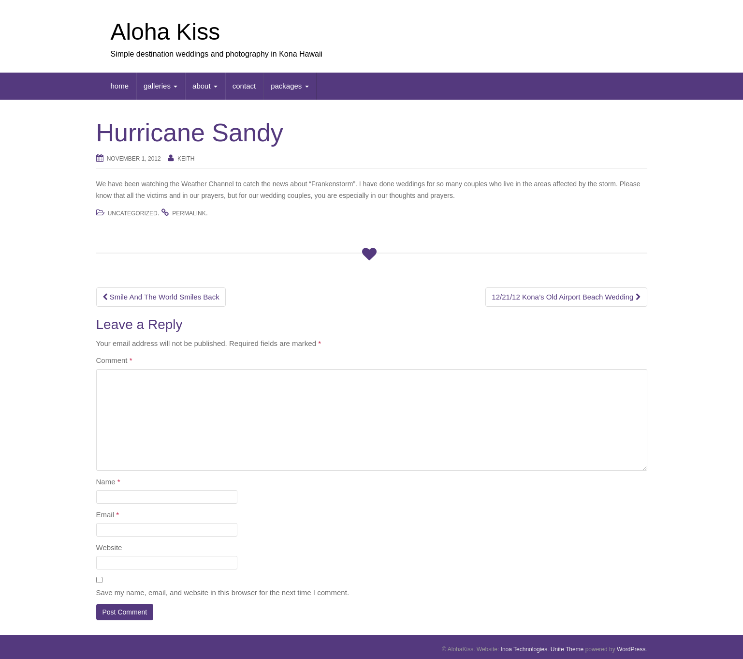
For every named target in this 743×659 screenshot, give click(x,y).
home (120, 86)
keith (185, 158)
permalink (188, 213)
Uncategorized (133, 213)
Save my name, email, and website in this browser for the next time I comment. (223, 592)
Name (108, 482)
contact (244, 86)
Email (107, 514)
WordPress (631, 649)
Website (109, 547)
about (205, 86)
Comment (114, 360)
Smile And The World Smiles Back (160, 297)
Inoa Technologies (524, 649)
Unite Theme (567, 649)
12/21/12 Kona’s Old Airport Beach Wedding (566, 297)
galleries (160, 86)
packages (289, 86)
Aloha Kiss (165, 32)
